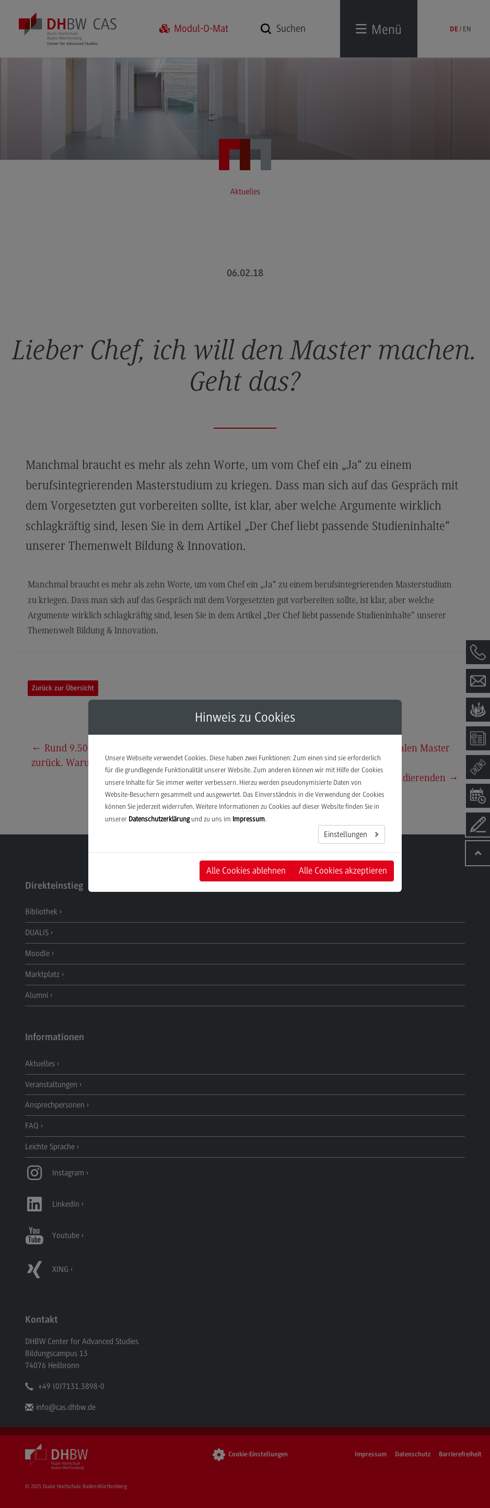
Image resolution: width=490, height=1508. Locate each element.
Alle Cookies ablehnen (246, 870)
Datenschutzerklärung (159, 819)
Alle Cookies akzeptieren (343, 870)
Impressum (248, 819)
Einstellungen (346, 834)
